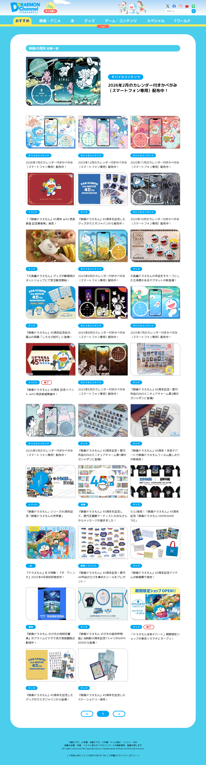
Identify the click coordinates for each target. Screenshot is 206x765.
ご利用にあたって (77, 755)
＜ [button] (87, 714)
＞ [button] (119, 714)
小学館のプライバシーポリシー (123, 755)
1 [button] (103, 714)
